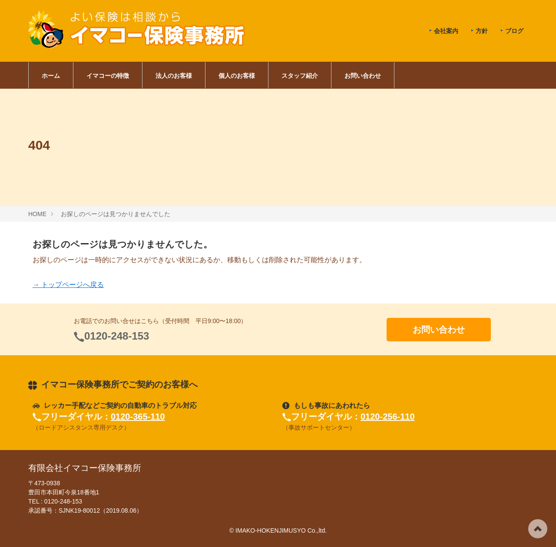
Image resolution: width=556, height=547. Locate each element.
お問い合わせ (362, 75)
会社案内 (446, 30)
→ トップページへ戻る (68, 284)
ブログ (514, 30)
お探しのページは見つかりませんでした (115, 213)
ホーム (51, 75)
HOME (37, 213)
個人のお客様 (236, 75)
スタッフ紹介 (299, 75)
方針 (482, 30)
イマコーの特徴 (107, 75)
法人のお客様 (174, 75)
